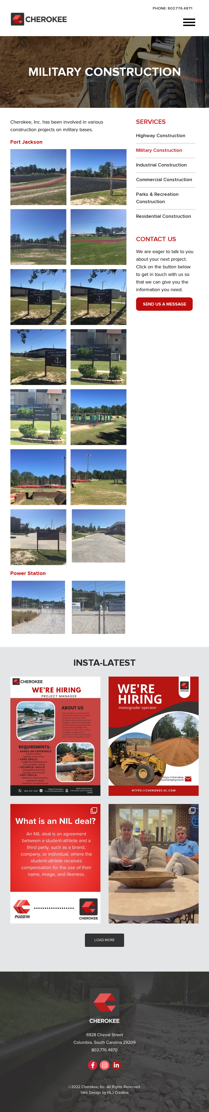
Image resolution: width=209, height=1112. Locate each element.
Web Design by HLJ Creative (105, 1092)
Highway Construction (160, 135)
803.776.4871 (180, 8)
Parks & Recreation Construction (157, 198)
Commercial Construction (164, 179)
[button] (132, 23)
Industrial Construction (161, 165)
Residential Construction (163, 216)
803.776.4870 (104, 1050)
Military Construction (159, 150)
